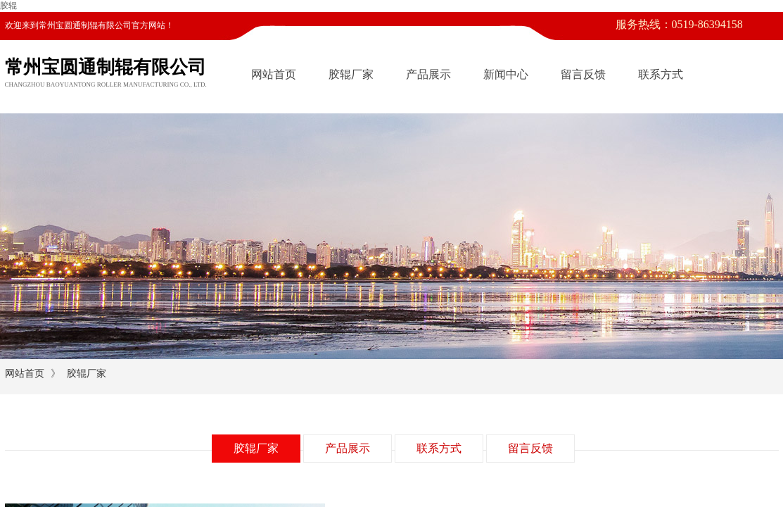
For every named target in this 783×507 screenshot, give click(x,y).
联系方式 (660, 74)
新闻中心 (505, 74)
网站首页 (273, 74)
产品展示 (428, 74)
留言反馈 (583, 74)
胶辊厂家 (351, 74)
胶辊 (8, 6)
